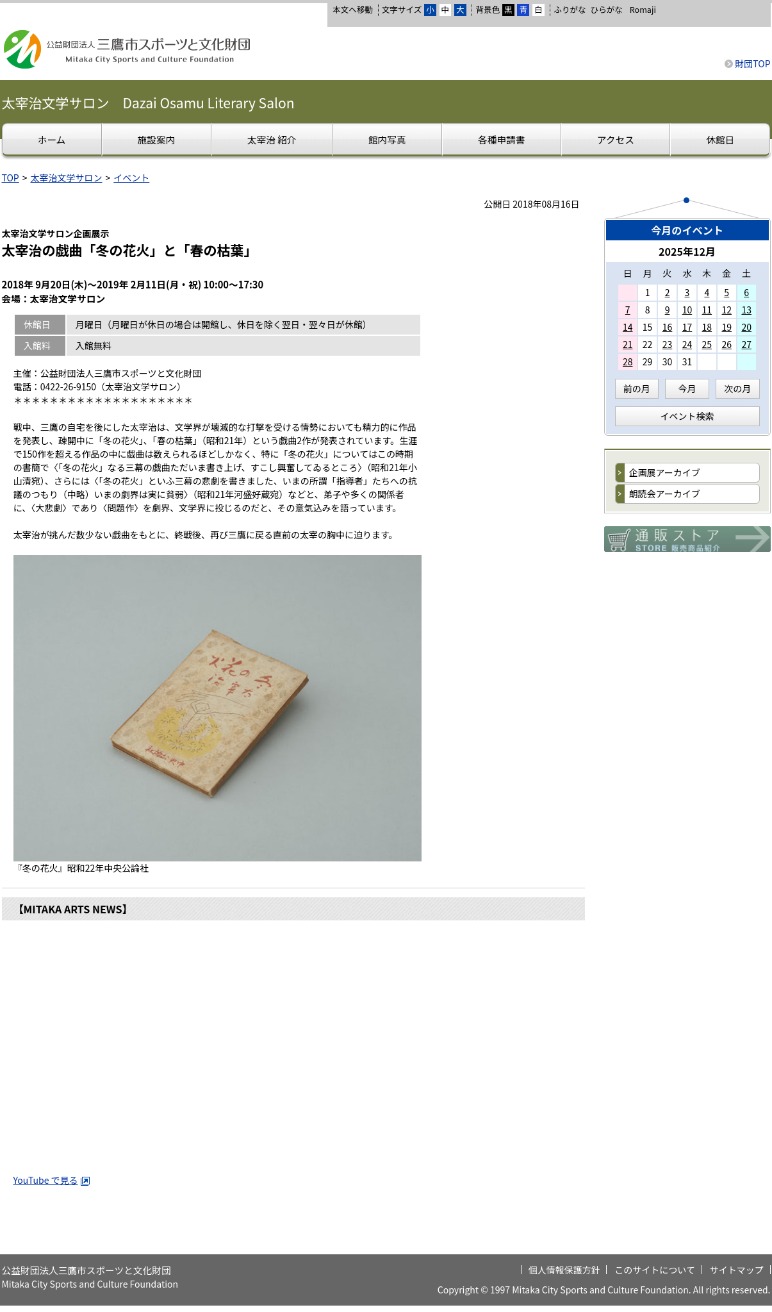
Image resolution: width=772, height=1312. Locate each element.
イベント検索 (687, 416)
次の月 (737, 388)
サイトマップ (737, 1269)
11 (707, 309)
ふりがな (570, 9)
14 (628, 326)
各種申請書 (501, 139)
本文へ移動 (353, 9)
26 (726, 344)
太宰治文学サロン (67, 177)
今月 (687, 388)
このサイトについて (654, 1269)
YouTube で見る (52, 1180)
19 (726, 326)
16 (667, 326)
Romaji (643, 9)
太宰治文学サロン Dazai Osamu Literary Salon (148, 102)
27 (746, 344)
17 (687, 326)
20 (746, 326)
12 (726, 309)
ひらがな (607, 9)
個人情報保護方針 (564, 1269)
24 (687, 344)
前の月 (636, 388)
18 (707, 326)
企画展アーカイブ (664, 472)
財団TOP (752, 63)
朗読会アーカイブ (664, 493)
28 (628, 361)
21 (628, 344)
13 (746, 309)
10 (687, 309)
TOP (10, 177)
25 (707, 344)
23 (667, 344)
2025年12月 (687, 251)
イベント (131, 177)
